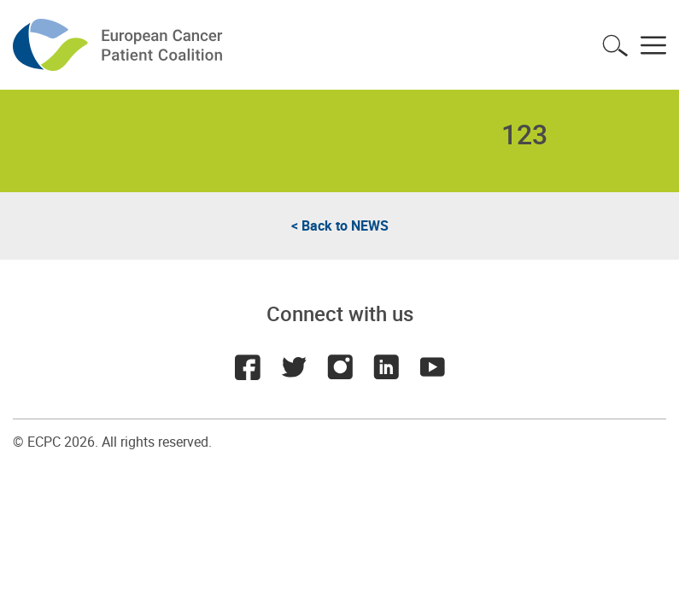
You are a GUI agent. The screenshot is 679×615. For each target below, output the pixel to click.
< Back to (340, 225)
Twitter (294, 367)
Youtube (432, 367)
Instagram (340, 367)
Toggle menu (653, 45)
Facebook (247, 367)
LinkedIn (386, 367)
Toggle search (615, 45)
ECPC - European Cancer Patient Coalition (119, 45)
